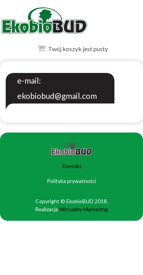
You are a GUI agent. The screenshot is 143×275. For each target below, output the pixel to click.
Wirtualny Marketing (83, 209)
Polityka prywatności (71, 181)
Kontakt (72, 166)
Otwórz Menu (8, 19)
